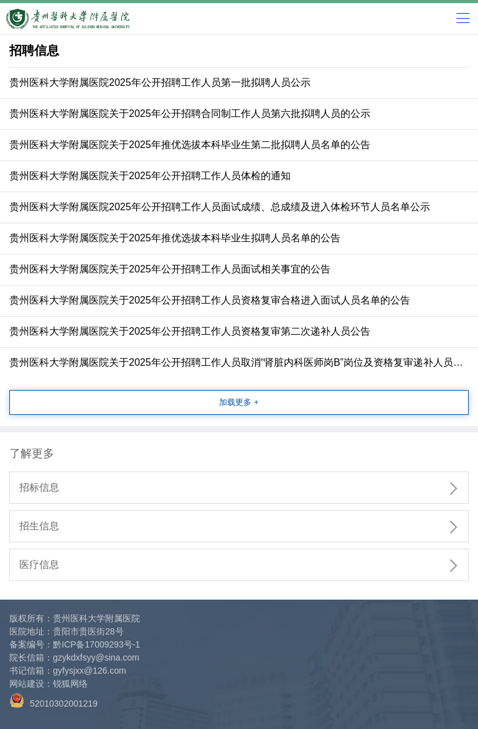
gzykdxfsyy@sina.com (96, 657)
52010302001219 (53, 700)
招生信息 (243, 527)
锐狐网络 (70, 684)
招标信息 (243, 488)
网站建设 (26, 684)
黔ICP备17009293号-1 (96, 644)
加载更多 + (238, 402)
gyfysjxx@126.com (89, 671)
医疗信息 (243, 565)
